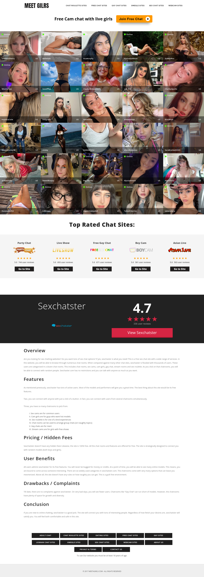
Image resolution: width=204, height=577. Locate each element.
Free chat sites (130, 535)
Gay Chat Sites (119, 6)
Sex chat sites (102, 542)
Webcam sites (175, 6)
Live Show (63, 243)
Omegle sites (74, 542)
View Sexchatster (142, 332)
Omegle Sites (138, 6)
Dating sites (102, 535)
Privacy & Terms (88, 549)
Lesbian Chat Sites (45, 542)
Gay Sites (158, 535)
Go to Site (24, 269)
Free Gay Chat (102, 243)
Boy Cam (140, 243)
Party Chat (24, 243)
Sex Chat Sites (156, 6)
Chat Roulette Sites (76, 6)
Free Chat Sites (99, 6)
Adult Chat (45, 535)
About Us (158, 542)
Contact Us (116, 549)
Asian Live (179, 243)
